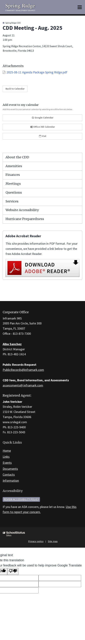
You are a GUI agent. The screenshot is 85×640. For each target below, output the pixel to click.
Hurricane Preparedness (25, 219)
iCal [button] (42, 136)
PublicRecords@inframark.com (23, 370)
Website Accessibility (22, 210)
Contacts (9, 474)
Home (7, 451)
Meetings (13, 184)
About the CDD (17, 157)
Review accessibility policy (21, 499)
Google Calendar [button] (42, 117)
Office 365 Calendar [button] (42, 126)
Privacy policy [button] (35, 541)
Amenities (14, 166)
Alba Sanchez (12, 344)
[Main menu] (79, 7)
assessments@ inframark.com (23, 385)
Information (11, 480)
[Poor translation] (13, 571)
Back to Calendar (15, 88)
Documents (10, 469)
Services (12, 201)
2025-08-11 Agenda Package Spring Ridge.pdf (37, 72)
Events (7, 463)
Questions (14, 192)
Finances (13, 175)
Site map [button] (53, 541)
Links (6, 457)
